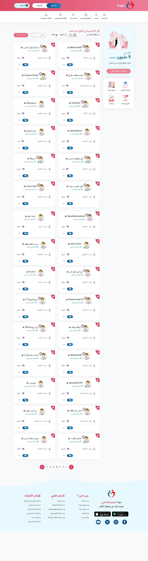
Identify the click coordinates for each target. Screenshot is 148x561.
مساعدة (111, 100)
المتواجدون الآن (85, 16)
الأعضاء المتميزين (61, 16)
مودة (125, 5)
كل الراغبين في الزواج (31, 501)
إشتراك (39, 5)
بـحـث (96, 16)
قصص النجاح (125, 87)
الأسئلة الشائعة (57, 505)
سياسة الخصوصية (56, 513)
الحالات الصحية (46, 16)
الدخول (53, 5)
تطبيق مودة (125, 100)
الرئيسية (104, 16)
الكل (72, 34)
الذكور (63, 34)
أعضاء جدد (73, 16)
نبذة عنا (84, 501)
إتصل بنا (84, 517)
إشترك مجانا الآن (119, 71)
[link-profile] (79, 49)
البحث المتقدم (21, 35)
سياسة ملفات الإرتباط (55, 517)
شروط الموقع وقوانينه (55, 509)
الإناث (54, 34)
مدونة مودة (111, 87)
